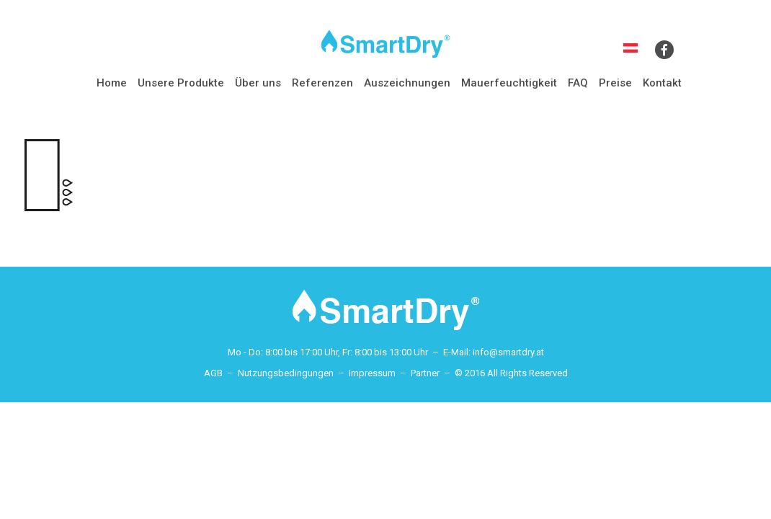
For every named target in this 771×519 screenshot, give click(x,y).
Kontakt (662, 82)
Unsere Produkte (181, 82)
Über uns (258, 82)
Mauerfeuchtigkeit (509, 82)
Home (112, 82)
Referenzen (322, 82)
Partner (425, 373)
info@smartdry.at (508, 352)
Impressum (372, 373)
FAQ (578, 82)
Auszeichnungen (407, 82)
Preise (615, 82)
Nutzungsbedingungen (286, 373)
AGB (213, 373)
